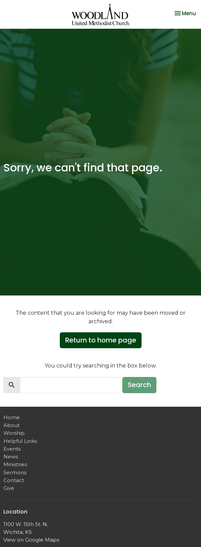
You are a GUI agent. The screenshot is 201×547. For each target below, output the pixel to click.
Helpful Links (20, 441)
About (11, 425)
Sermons (14, 472)
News (10, 456)
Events (12, 449)
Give (8, 488)
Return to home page (100, 340)
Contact (13, 480)
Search (139, 384)
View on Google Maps (31, 540)
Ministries (15, 464)
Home (11, 417)
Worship (14, 433)
